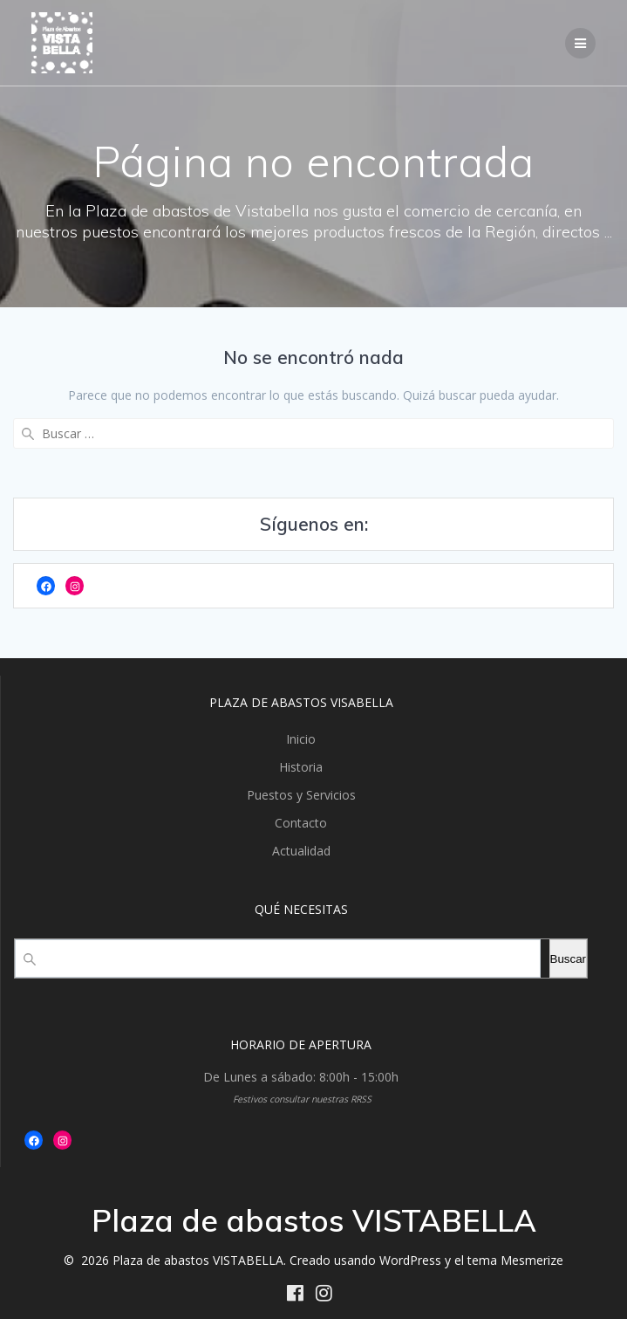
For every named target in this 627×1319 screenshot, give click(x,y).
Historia (301, 767)
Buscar (568, 958)
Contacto (301, 822)
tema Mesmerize (515, 1260)
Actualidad (301, 850)
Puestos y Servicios (301, 795)
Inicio (301, 739)
